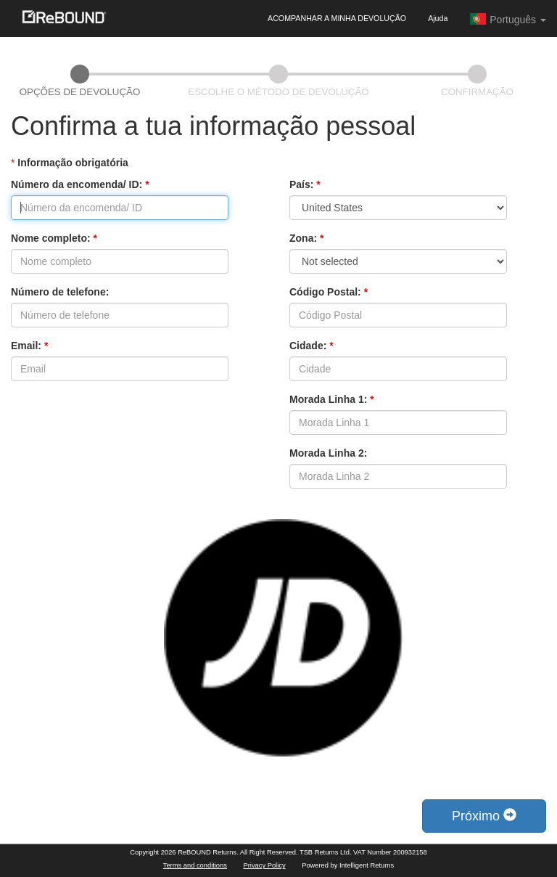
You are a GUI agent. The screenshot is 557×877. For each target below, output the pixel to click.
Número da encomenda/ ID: (80, 184)
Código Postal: (328, 292)
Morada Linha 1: (331, 399)
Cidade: (311, 345)
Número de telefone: (60, 292)
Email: (29, 345)
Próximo (484, 815)
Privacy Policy (265, 865)
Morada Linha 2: (328, 453)
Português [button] (507, 19)
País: (305, 184)
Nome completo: (54, 238)
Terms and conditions (195, 865)
